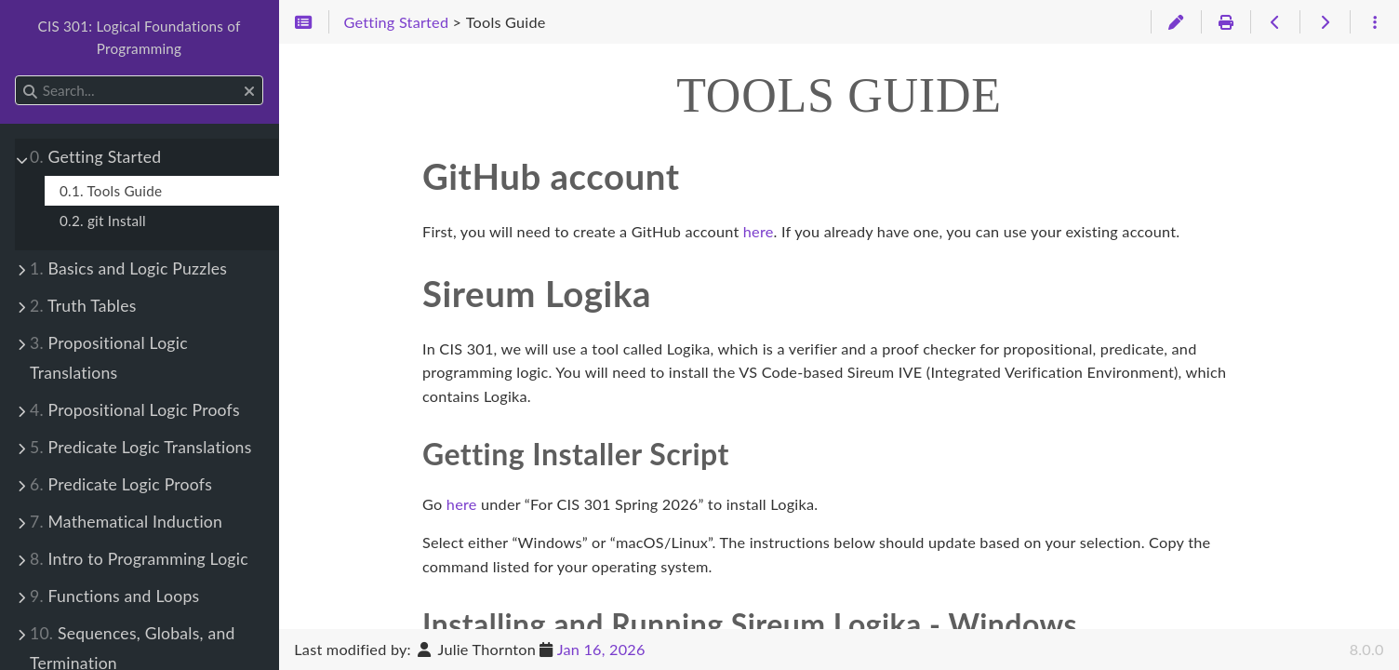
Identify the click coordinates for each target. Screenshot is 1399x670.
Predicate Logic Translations (141, 447)
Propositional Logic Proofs (135, 410)
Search (16, 75)
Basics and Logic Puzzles (128, 268)
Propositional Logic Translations (109, 357)
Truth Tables (83, 305)
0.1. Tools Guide (111, 190)
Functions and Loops (114, 596)
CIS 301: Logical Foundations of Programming (138, 37)
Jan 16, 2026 (601, 649)
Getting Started (95, 157)
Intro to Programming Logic (139, 559)
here (758, 231)
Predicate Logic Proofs (121, 484)
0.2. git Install (103, 220)
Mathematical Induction (126, 521)
